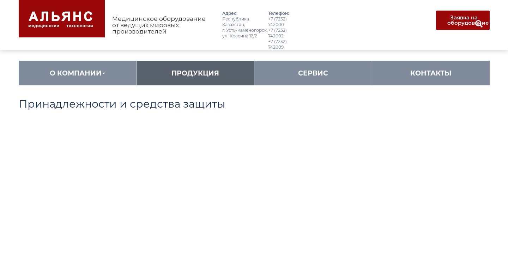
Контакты (431, 73)
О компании (77, 73)
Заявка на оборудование (468, 20)
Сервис (313, 73)
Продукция (195, 73)
